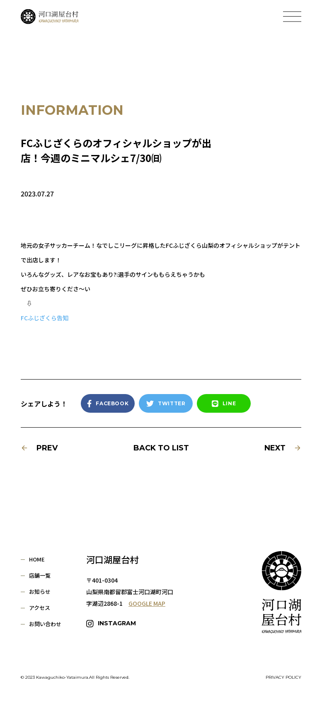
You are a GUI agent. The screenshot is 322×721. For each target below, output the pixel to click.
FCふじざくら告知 (44, 318)
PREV (39, 448)
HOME (37, 559)
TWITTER (165, 403)
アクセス (39, 608)
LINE (224, 403)
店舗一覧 (40, 575)
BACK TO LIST (161, 448)
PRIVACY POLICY (283, 677)
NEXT (282, 448)
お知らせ (40, 591)
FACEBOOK (107, 403)
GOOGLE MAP (146, 603)
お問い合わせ (45, 624)
